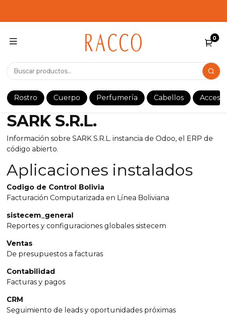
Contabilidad (31, 271)
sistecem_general (40, 215)
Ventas (19, 243)
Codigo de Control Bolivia (55, 187)
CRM (15, 299)
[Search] (211, 71)
